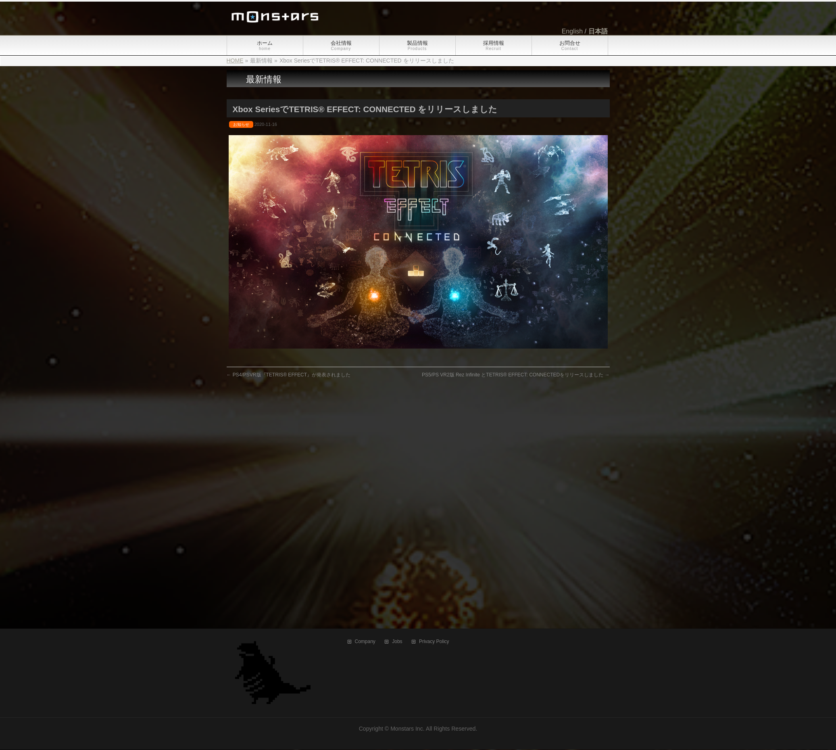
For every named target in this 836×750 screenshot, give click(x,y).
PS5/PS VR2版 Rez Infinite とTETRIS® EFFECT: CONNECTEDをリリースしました (516, 375)
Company (365, 419)
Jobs (397, 419)
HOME (235, 60)
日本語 (598, 31)
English (572, 31)
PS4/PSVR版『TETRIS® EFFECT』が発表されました (289, 375)
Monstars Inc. (407, 506)
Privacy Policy (434, 419)
